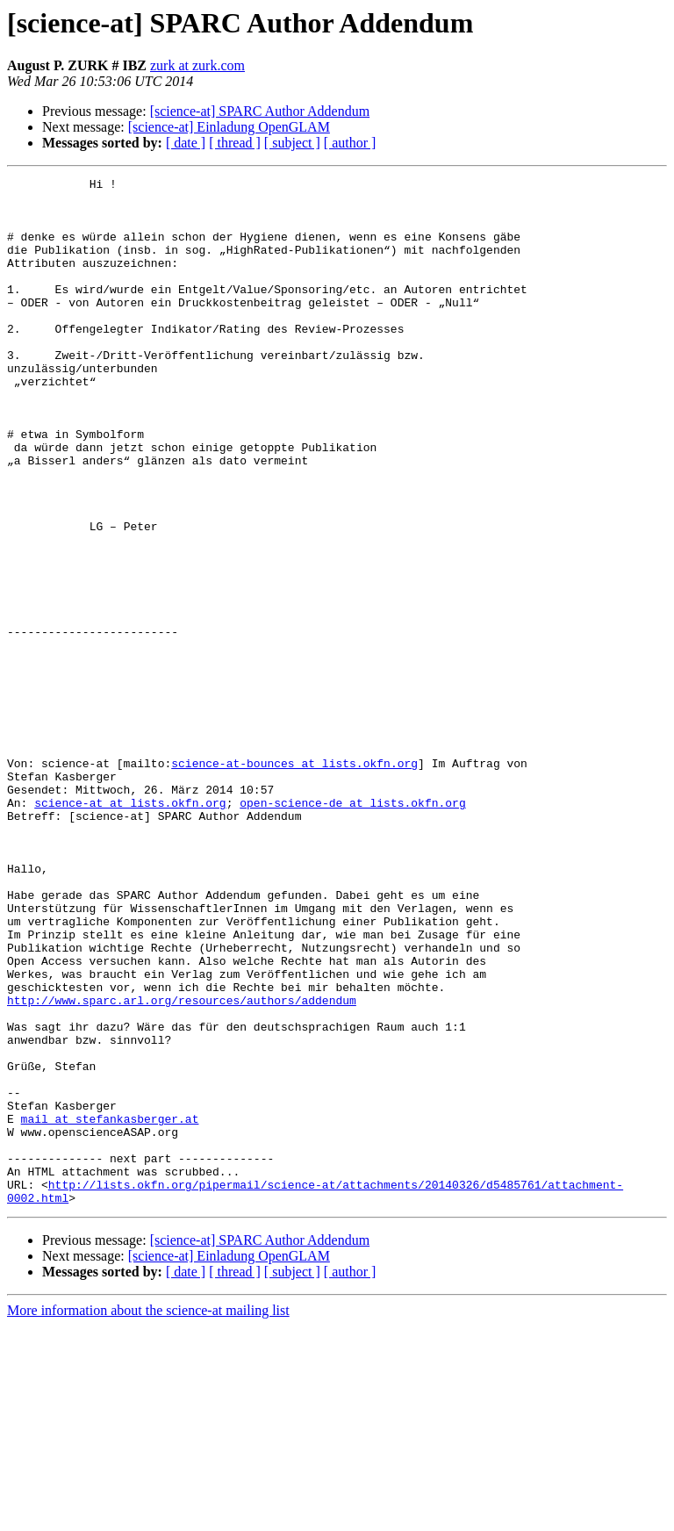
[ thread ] (235, 142)
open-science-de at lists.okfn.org (352, 929)
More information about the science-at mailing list (148, 1515)
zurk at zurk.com (197, 65)
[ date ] (185, 142)
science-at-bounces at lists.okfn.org (294, 881)
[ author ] (350, 142)
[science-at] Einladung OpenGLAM (229, 126)
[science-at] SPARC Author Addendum (260, 111)
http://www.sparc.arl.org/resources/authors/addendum (181, 1166)
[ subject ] (292, 142)
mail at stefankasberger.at (110, 1308)
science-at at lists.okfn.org (130, 929)
